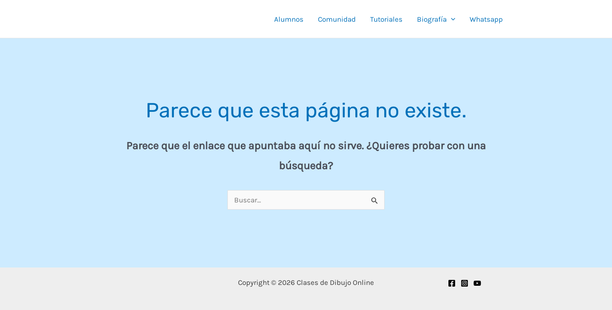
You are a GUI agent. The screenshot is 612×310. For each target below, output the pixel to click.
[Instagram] (464, 283)
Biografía (436, 19)
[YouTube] (477, 283)
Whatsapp (486, 19)
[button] (451, 19)
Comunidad (337, 19)
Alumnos (288, 19)
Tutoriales (386, 19)
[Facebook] (452, 283)
